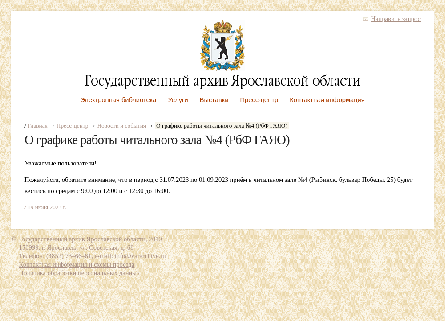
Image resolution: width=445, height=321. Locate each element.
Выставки (214, 99)
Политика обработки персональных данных (79, 272)
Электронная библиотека (118, 99)
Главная (38, 125)
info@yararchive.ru (140, 255)
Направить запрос (396, 18)
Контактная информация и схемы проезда (77, 264)
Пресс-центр (259, 99)
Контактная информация (327, 99)
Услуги (178, 99)
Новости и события (121, 125)
